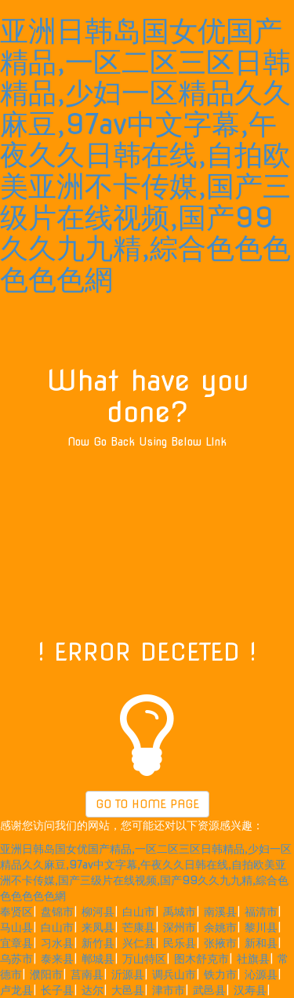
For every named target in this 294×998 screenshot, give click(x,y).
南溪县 (220, 911)
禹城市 (179, 911)
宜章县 (16, 943)
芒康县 (138, 927)
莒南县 (87, 974)
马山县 (16, 927)
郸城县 (98, 958)
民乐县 (179, 943)
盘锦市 (57, 911)
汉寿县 (250, 990)
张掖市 (220, 943)
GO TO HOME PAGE (147, 804)
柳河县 (98, 911)
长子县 (57, 990)
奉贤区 (16, 911)
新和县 (261, 943)
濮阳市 (46, 974)
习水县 (57, 943)
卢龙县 (16, 990)
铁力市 (220, 974)
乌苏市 (16, 958)
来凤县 (98, 927)
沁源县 (261, 974)
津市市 (168, 990)
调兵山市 (174, 974)
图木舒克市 (201, 958)
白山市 (138, 911)
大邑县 (127, 990)
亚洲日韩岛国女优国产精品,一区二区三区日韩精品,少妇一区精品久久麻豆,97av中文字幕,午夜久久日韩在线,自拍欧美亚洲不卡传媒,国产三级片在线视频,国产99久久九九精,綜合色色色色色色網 (145, 155)
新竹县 (98, 943)
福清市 (261, 911)
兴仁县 (138, 943)
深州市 (179, 927)
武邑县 (209, 990)
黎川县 (261, 927)
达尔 (92, 990)
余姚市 (220, 927)
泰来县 (57, 958)
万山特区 (144, 958)
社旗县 (253, 958)
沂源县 (127, 974)
